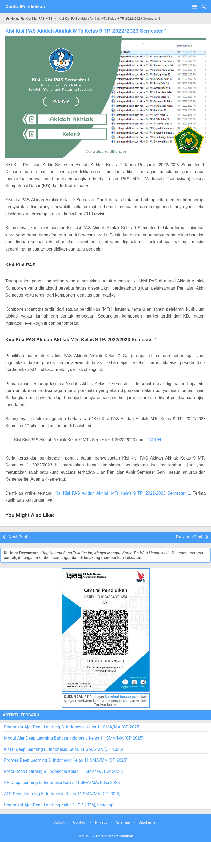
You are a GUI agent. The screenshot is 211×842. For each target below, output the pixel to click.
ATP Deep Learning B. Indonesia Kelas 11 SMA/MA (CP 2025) (62, 793)
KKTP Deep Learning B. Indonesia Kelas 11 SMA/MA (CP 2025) (63, 749)
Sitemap (123, 822)
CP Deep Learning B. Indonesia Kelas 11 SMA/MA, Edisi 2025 (62, 782)
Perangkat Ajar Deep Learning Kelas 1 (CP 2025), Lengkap (58, 804)
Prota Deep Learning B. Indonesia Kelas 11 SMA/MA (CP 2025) (63, 771)
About (59, 822)
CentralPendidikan (25, 6)
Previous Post (189, 536)
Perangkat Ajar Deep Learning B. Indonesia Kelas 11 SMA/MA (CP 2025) (72, 727)
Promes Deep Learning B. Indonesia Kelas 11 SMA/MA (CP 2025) (66, 760)
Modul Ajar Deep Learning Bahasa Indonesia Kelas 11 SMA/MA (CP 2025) (74, 738)
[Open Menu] (194, 6)
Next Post (18, 536)
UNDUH (153, 439)
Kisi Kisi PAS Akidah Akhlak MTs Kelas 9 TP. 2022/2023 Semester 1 (86, 31)
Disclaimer (148, 822)
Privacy (101, 822)
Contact (79, 822)
